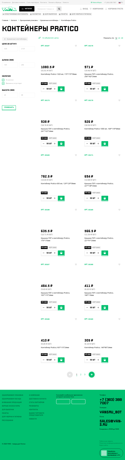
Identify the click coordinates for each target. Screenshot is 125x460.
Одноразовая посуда (11, 399)
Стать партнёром (33, 2)
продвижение (112, 455)
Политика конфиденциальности (111, 443)
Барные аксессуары (11, 406)
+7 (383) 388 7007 (111, 401)
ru (121, 2)
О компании (6, 2)
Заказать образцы (54, 2)
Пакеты (5, 413)
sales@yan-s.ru (111, 422)
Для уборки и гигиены (11, 416)
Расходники (7, 420)
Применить (9, 107)
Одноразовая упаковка (12, 395)
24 (119, 38)
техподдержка (112, 453)
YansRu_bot (111, 412)
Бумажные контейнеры (15, 39)
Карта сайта (103, 445)
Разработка (111, 451)
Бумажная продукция (12, 402)
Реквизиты (34, 406)
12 (116, 38)
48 (122, 38)
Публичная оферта (106, 441)
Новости (66, 2)
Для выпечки (8, 409)
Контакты (43, 2)
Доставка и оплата (18, 2)
